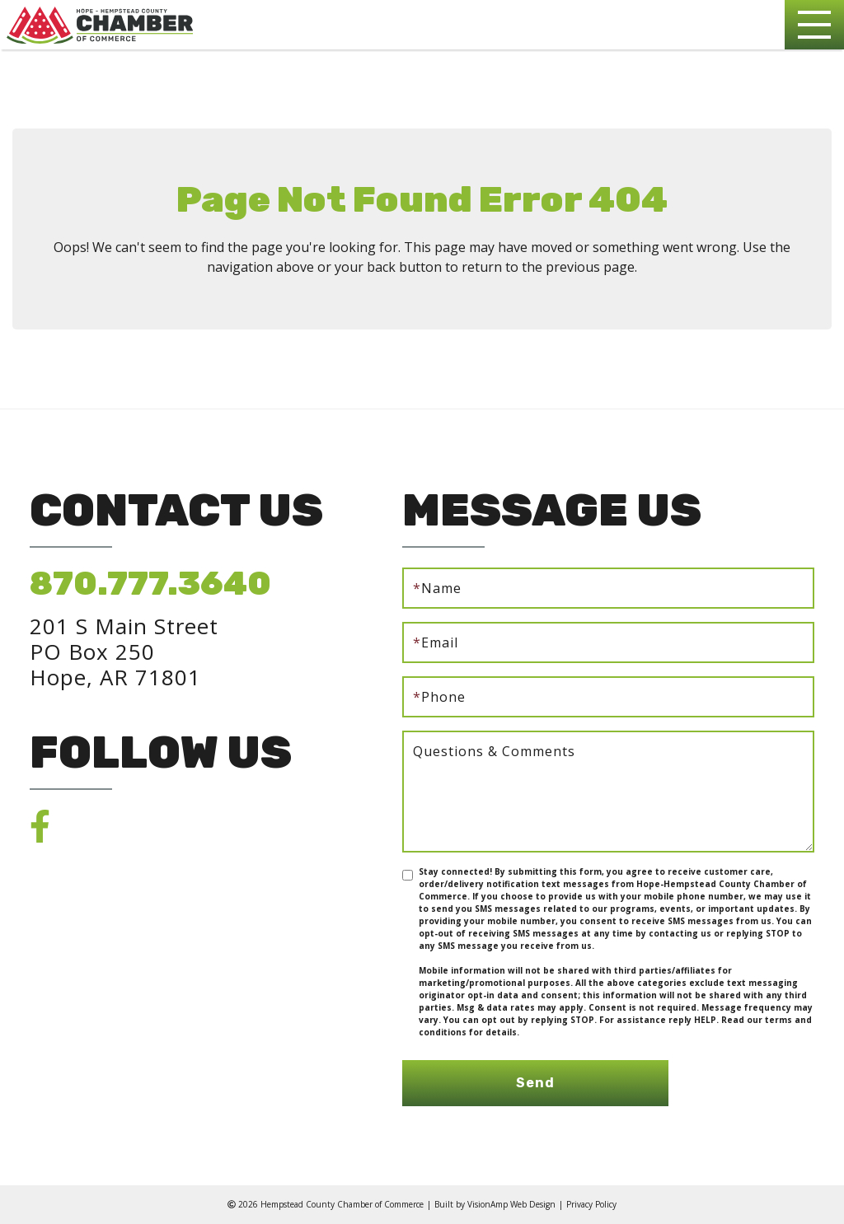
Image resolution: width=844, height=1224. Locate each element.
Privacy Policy (591, 1204)
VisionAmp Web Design (511, 1204)
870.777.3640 (150, 583)
